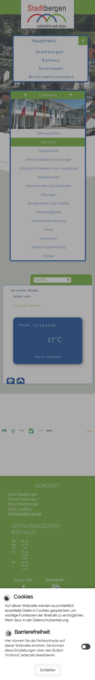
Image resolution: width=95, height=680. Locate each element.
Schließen (47, 670)
